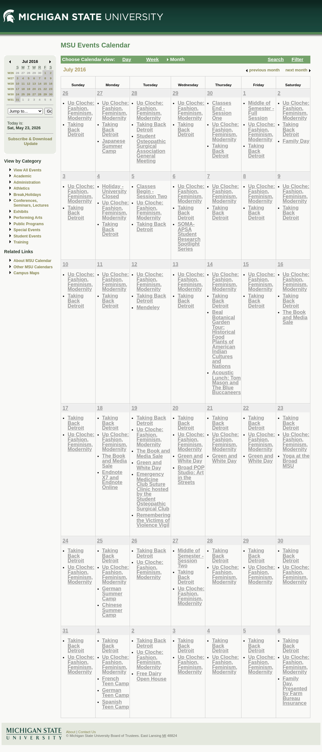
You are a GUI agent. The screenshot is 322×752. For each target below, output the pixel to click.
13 (34, 83)
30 (40, 73)
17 (17, 89)
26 (17, 73)
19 (28, 89)
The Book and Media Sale (295, 317)
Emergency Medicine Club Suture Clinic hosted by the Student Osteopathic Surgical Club (152, 491)
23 (51, 89)
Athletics (22, 188)
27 (23, 73)
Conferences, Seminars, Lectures (31, 203)
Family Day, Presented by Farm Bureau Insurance (295, 691)
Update (31, 143)
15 (45, 83)
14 (40, 83)
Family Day (296, 141)
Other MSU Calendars (33, 267)
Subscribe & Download (30, 138)
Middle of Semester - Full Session (261, 110)
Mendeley (148, 307)
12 (28, 83)
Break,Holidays (27, 194)
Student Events (27, 236)
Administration (27, 182)
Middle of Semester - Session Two (191, 558)
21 (40, 89)
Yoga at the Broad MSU (296, 461)
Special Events (27, 230)
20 (34, 89)
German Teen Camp (115, 692)
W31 (11, 99)
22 (45, 89)
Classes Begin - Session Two (151, 191)
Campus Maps (26, 273)
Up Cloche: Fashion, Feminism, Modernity (81, 110)
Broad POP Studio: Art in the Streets (191, 475)
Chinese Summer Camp (112, 610)
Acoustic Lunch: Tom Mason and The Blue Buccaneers (226, 382)
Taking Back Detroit (76, 129)
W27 (11, 78)
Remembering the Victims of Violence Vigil (153, 520)
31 (17, 99)
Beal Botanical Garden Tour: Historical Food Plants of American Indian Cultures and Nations (223, 339)
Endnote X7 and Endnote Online (112, 479)
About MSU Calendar (32, 261)
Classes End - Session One (221, 110)
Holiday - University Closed (114, 191)
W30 (11, 94)
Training (21, 242)
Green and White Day (149, 465)
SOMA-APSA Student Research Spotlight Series (189, 236)
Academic (22, 176)
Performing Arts (28, 217)
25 (23, 94)
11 (23, 83)
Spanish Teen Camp (115, 704)
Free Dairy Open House (151, 676)
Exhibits (21, 211)
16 (51, 83)
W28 (11, 83)
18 (23, 89)
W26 (11, 73)
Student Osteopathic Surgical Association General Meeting (151, 148)
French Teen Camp (115, 681)
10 (17, 83)
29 (34, 73)
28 (28, 73)
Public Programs (29, 224)
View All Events (28, 170)
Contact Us (87, 732)
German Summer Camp (112, 593)
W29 (11, 89)
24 (17, 94)
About (70, 732)
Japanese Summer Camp (113, 146)
